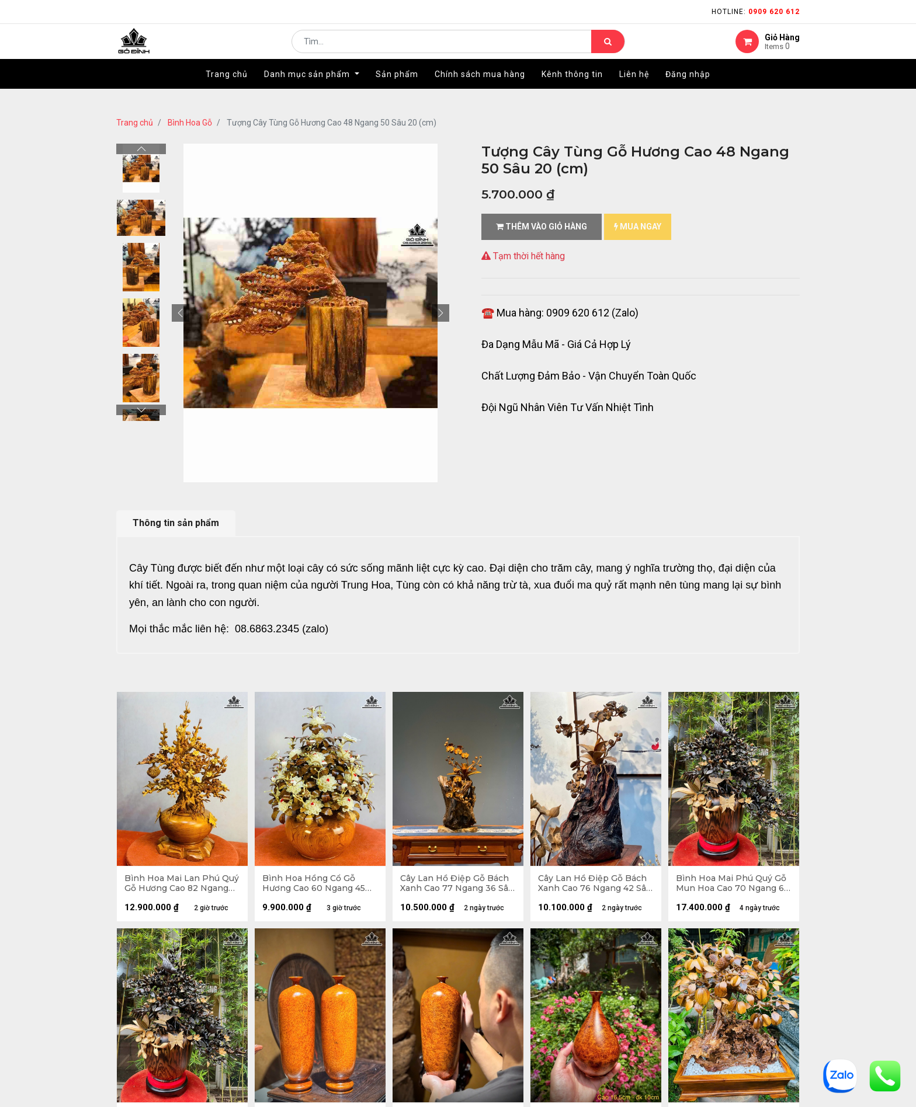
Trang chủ (134, 122)
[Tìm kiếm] (607, 50)
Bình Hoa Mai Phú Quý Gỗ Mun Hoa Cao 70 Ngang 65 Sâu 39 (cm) (733, 885)
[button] (180, 313)
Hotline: (756, 12)
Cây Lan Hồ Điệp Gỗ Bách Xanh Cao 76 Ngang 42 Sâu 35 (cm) (596, 885)
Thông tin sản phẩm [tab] (176, 522)
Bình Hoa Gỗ (190, 122)
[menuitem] (226, 91)
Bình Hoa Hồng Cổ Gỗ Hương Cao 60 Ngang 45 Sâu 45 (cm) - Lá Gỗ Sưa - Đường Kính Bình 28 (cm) (316, 885)
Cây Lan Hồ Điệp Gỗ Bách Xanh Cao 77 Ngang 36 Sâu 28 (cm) (458, 885)
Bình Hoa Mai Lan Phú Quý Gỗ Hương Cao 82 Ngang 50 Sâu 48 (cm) (173, 885)
